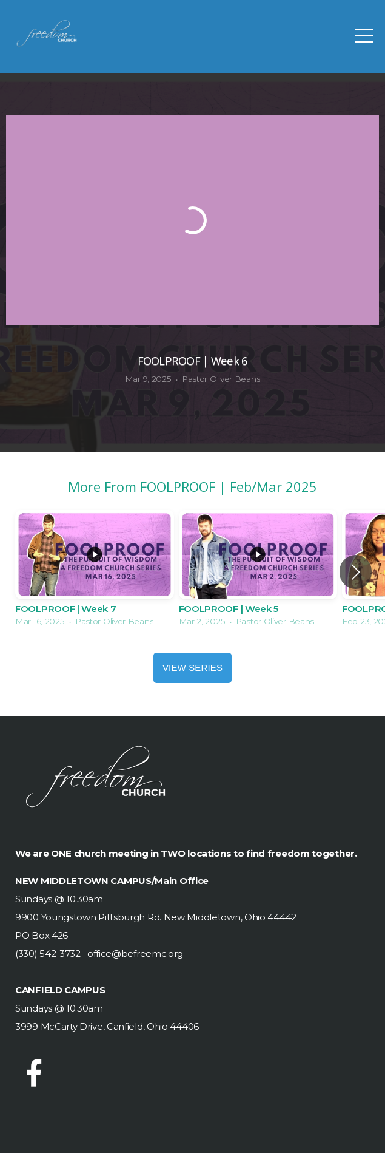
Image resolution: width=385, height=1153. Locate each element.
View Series (192, 667)
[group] (94, 572)
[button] (355, 572)
